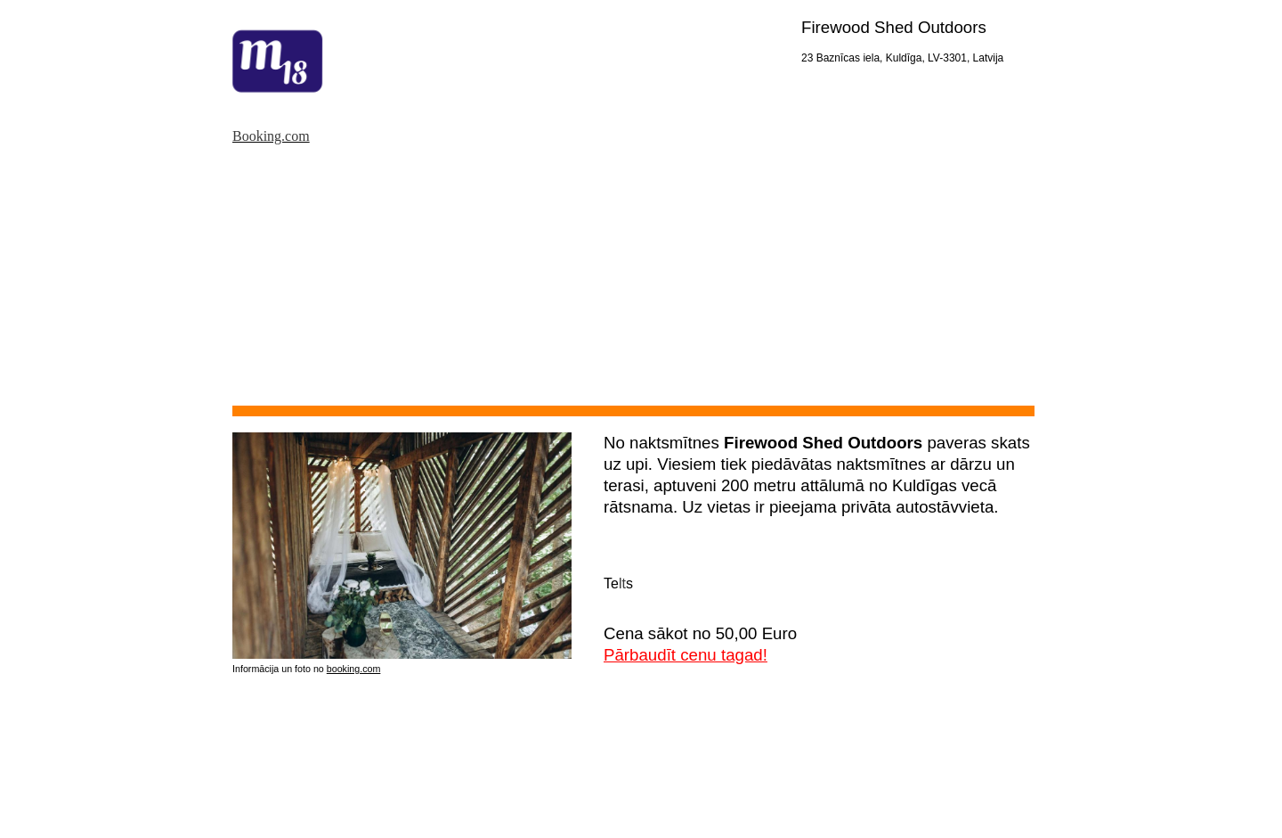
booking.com (354, 668)
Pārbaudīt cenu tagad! (685, 654)
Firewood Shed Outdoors (893, 27)
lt (622, 583)
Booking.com (271, 136)
